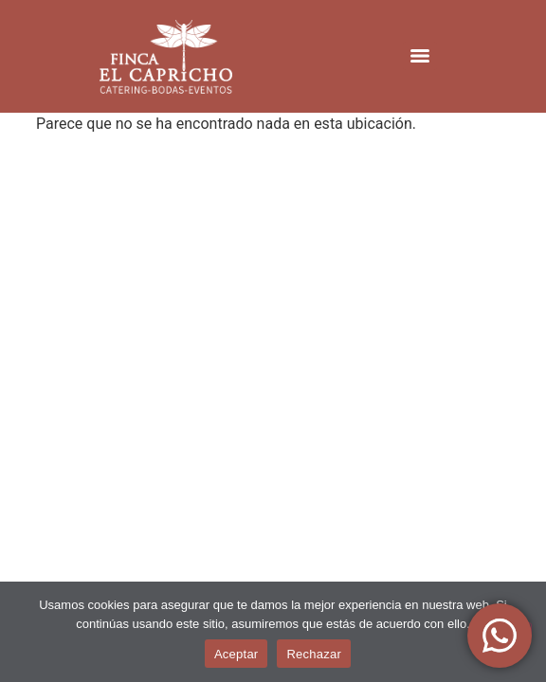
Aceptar (236, 654)
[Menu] (420, 56)
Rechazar (313, 654)
